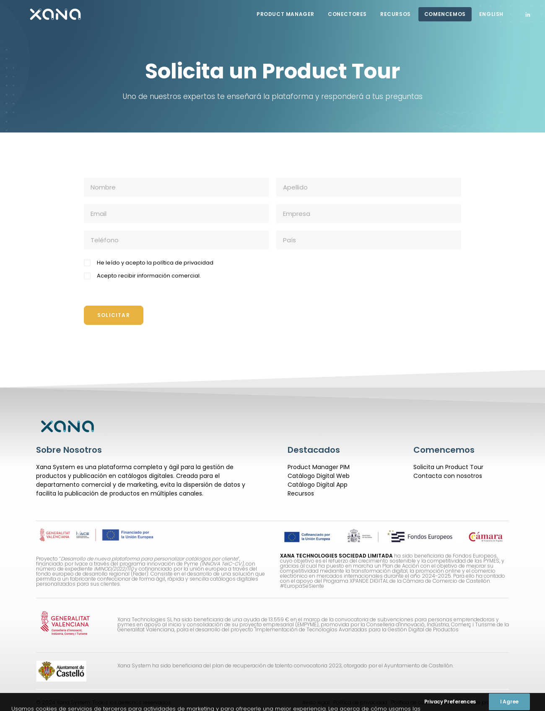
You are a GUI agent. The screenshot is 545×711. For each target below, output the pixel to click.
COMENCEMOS (445, 14)
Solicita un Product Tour (448, 466)
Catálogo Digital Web (319, 475)
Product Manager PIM (319, 466)
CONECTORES (347, 14)
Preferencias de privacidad (475, 702)
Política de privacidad (359, 702)
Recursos (395, 14)
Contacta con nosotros (447, 475)
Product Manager (285, 14)
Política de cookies (414, 702)
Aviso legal (316, 702)
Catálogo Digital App (318, 484)
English (491, 14)
